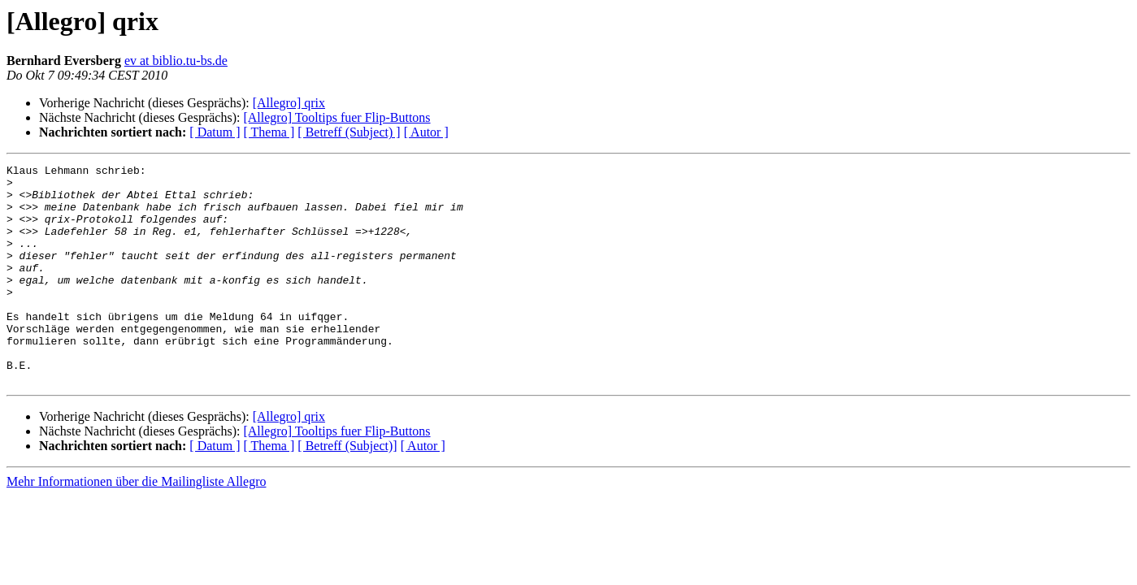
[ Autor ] (426, 132)
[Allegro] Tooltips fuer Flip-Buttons (336, 117)
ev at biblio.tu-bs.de (176, 60)
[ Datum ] (214, 132)
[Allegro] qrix (289, 103)
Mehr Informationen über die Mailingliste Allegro (136, 525)
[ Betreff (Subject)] (347, 489)
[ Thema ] (269, 132)
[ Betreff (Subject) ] (348, 132)
